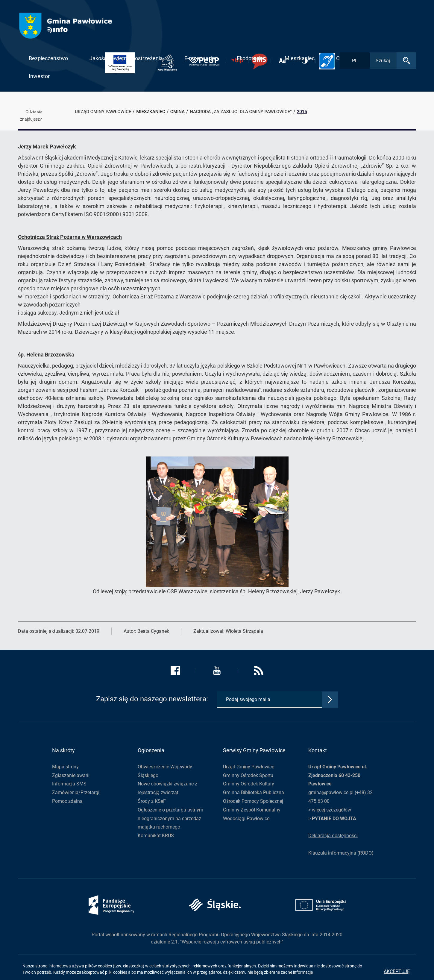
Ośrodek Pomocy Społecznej (253, 801)
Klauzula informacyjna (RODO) (341, 853)
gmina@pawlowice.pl (330, 792)
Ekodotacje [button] (250, 58)
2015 (302, 111)
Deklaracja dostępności (333, 835)
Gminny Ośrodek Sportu (248, 775)
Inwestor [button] (39, 76)
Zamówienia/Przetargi (75, 792)
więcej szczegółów (331, 810)
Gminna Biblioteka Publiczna (253, 792)
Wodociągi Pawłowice (246, 818)
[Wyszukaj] (406, 60)
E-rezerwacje (199, 58)
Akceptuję (397, 971)
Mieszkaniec (150, 111)
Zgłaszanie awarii (70, 775)
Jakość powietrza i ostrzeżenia (126, 58)
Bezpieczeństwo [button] (48, 58)
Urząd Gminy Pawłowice (248, 767)
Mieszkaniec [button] (300, 58)
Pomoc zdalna (67, 801)
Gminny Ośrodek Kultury (248, 784)
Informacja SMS (69, 784)
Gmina (177, 111)
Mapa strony (65, 767)
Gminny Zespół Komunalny (251, 810)
